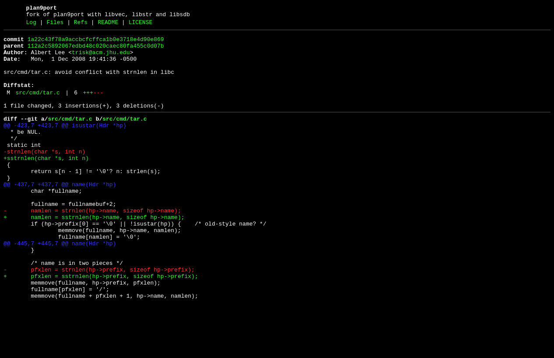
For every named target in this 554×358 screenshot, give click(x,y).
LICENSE (141, 25)
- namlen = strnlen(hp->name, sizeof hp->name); (92, 246)
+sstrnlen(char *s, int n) (46, 183)
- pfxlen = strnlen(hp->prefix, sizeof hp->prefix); (99, 317)
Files (54, 25)
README (108, 25)
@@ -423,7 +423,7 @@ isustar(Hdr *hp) (65, 144)
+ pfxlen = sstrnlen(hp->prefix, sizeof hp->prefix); (101, 325)
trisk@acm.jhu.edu (101, 59)
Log (31, 25)
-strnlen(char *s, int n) (44, 175)
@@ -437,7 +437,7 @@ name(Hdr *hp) (60, 215)
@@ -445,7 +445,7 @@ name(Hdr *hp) (60, 285)
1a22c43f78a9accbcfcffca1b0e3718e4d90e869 (96, 43)
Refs (81, 25)
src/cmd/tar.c (37, 107)
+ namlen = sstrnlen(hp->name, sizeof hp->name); (94, 254)
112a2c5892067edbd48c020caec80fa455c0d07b (96, 51)
